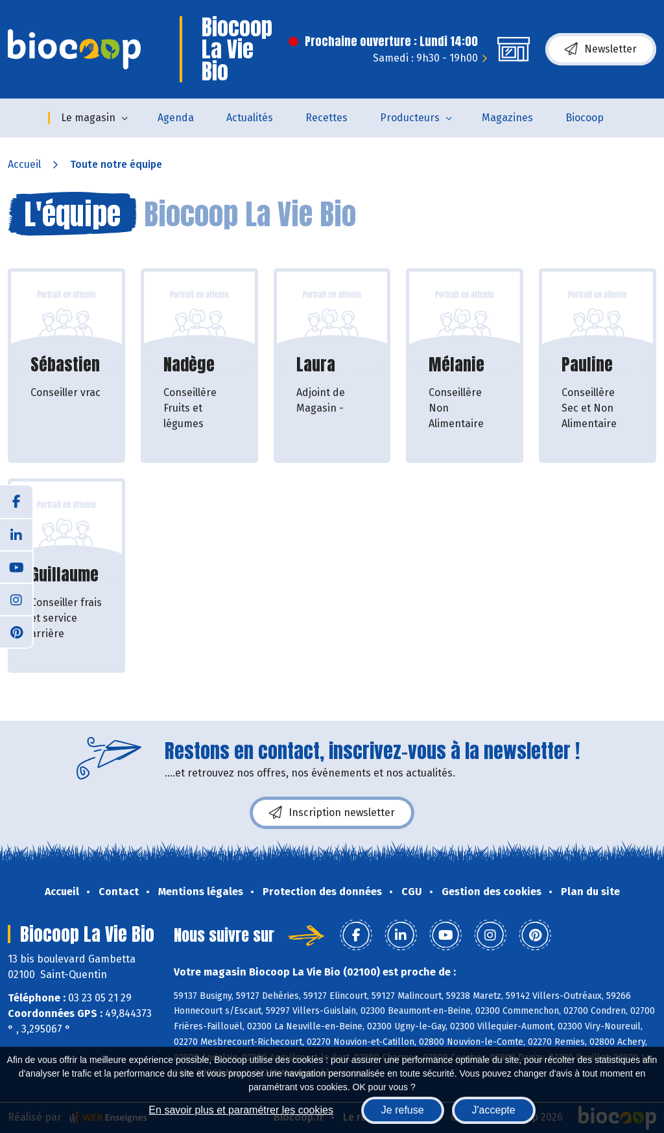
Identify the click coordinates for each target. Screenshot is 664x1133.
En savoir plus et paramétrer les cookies (240, 1109)
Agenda (176, 117)
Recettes (326, 117)
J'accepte (494, 1109)
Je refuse (402, 1109)
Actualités (249, 117)
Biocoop (584, 117)
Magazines (507, 117)
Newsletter (601, 49)
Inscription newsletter (332, 812)
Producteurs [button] (410, 117)
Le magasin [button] (88, 117)
